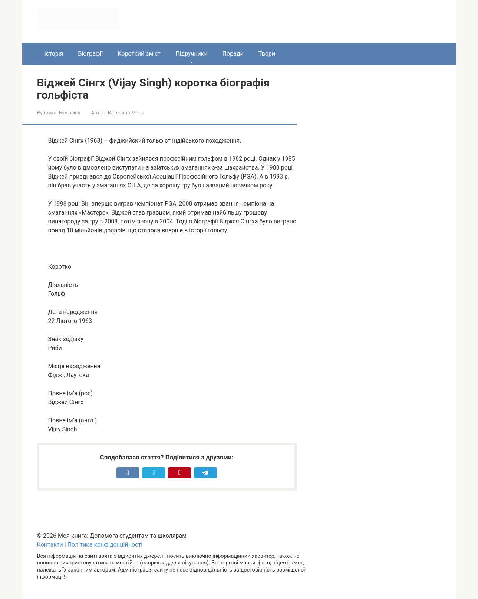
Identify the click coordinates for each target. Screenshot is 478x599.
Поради (233, 53)
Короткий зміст (139, 53)
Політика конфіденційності (104, 544)
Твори (266, 53)
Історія (53, 53)
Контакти (50, 544)
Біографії (90, 53)
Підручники (191, 53)
